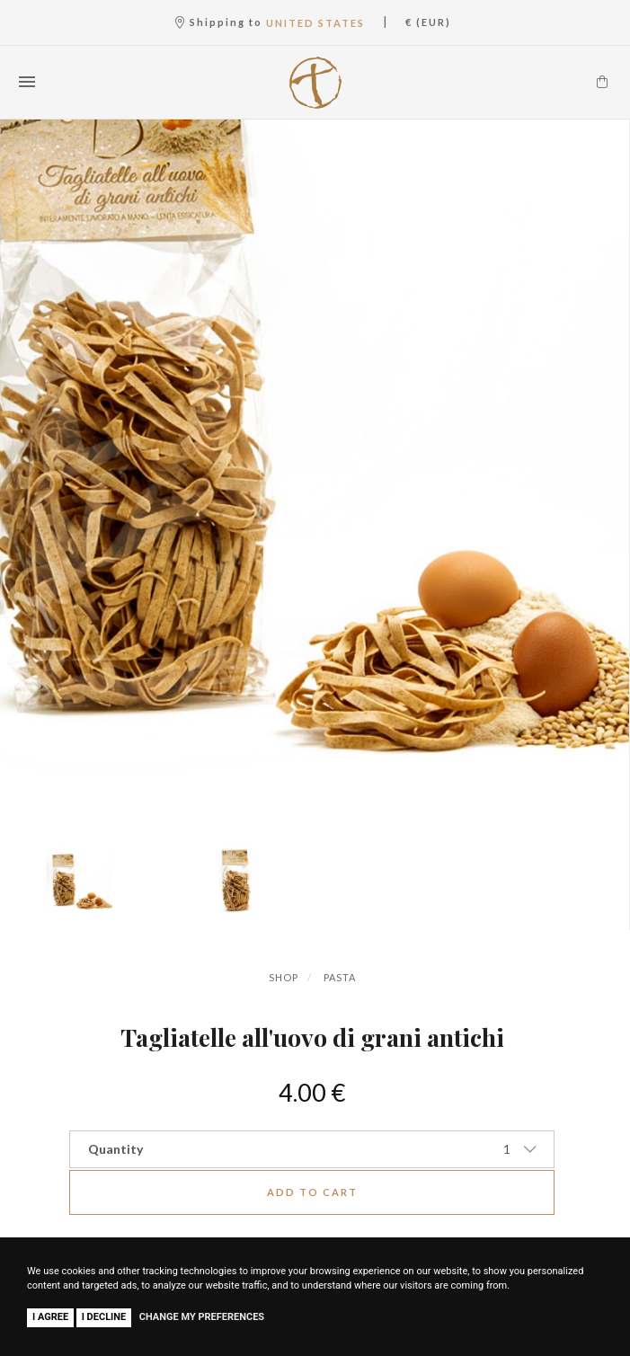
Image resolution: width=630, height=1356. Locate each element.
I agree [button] (50, 1317)
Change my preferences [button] (201, 1317)
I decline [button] (104, 1317)
